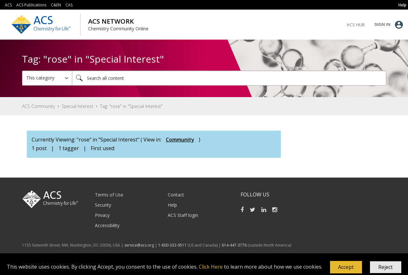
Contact (176, 195)
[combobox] (229, 78)
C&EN (56, 5)
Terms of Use (109, 195)
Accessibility (107, 225)
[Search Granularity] (47, 78)
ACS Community (38, 106)
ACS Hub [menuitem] (356, 24)
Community (180, 139)
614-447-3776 (235, 245)
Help (172, 205)
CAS (69, 5)
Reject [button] (385, 267)
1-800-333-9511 (172, 245)
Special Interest (77, 106)
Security (103, 205)
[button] (346, 267)
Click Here (211, 266)
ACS (8, 5)
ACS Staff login (183, 215)
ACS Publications (31, 5)
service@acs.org (139, 245)
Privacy (102, 215)
